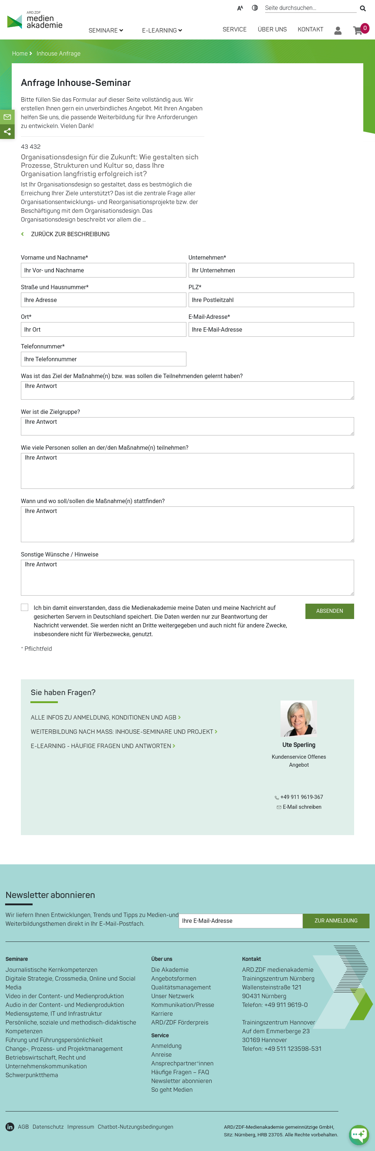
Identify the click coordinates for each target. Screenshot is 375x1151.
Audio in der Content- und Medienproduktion (64, 1005)
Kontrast (254, 7)
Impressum (80, 1127)
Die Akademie (170, 970)
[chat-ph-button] (359, 1135)
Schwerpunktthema (31, 1075)
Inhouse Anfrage (57, 53)
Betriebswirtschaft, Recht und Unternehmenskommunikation (46, 1062)
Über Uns (272, 29)
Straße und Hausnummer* (55, 287)
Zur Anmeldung (336, 921)
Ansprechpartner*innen (182, 1063)
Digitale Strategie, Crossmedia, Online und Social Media (70, 983)
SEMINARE (106, 30)
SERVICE (235, 29)
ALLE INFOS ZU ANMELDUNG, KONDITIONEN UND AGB (106, 717)
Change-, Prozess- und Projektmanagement (64, 1049)
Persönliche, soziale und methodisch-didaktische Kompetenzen (70, 1027)
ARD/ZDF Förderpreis (179, 1022)
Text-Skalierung (240, 7)
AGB (23, 1127)
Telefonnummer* (43, 346)
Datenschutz (48, 1127)
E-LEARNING (162, 30)
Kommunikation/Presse (182, 1005)
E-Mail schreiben (299, 807)
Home (20, 53)
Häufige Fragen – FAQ (180, 1072)
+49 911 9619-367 (299, 797)
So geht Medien (172, 1090)
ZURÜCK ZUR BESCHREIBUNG (65, 234)
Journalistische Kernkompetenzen (51, 970)
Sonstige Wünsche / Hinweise (60, 554)
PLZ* (195, 287)
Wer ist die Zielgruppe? (50, 411)
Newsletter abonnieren (181, 1081)
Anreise (161, 1054)
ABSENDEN (329, 611)
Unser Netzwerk (172, 996)
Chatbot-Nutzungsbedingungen (135, 1127)
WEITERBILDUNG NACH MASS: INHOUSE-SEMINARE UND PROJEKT (124, 732)
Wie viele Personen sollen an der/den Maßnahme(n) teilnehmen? (105, 447)
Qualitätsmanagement (181, 987)
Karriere (162, 1014)
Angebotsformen (173, 978)
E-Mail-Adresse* (209, 316)
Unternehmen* (207, 257)
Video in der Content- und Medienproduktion (64, 996)
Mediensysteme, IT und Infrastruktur (53, 1014)
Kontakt (310, 29)
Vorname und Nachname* (54, 257)
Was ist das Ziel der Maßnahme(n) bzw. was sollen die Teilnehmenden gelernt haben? (132, 376)
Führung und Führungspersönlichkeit (54, 1040)
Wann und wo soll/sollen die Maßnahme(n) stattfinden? (93, 501)
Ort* (26, 316)
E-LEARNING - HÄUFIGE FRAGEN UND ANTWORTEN (103, 746)
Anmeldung (166, 1046)
